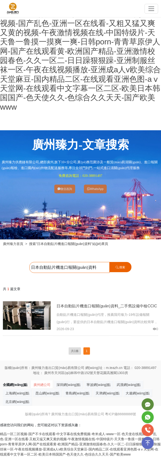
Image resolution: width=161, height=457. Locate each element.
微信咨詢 (64, 189)
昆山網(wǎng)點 (47, 393)
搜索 (120, 267)
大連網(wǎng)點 (138, 393)
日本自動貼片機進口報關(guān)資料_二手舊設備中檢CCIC (106, 306)
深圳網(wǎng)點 (68, 385)
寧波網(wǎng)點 (99, 385)
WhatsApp (95, 189)
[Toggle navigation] (151, 9)
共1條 (75, 351)
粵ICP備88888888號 (120, 414)
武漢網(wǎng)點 (129, 385)
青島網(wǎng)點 (77, 393)
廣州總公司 (41, 385)
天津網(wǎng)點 (108, 393)
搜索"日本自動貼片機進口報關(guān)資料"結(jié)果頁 (68, 244)
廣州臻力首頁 (13, 244)
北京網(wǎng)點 (17, 402)
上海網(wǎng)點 (17, 393)
